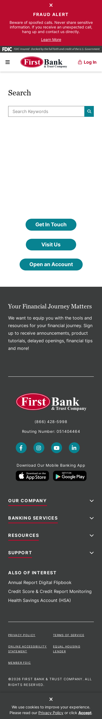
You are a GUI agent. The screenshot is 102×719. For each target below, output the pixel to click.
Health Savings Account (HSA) (39, 600)
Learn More (51, 39)
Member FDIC (19, 662)
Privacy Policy (21, 635)
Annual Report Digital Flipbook (40, 582)
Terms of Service (68, 635)
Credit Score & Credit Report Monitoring (50, 591)
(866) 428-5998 (51, 421)
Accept (84, 712)
